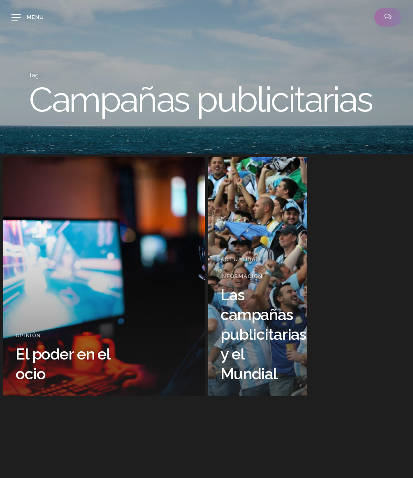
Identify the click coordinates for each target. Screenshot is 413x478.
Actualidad (240, 259)
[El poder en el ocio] (104, 276)
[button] (28, 17)
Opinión (28, 335)
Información (241, 276)
